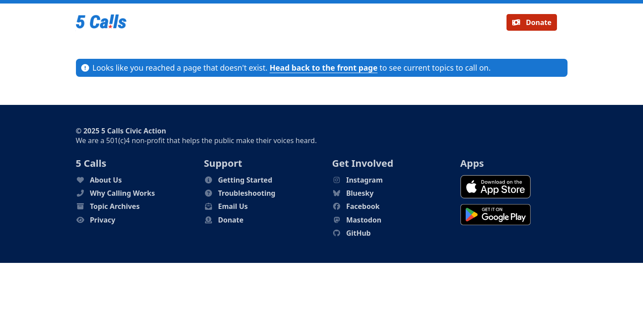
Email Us (233, 206)
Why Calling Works (122, 193)
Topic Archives (115, 206)
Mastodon (363, 220)
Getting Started (245, 180)
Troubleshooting (247, 193)
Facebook (363, 206)
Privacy (102, 220)
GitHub (358, 233)
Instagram (364, 180)
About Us (106, 180)
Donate (531, 22)
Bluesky (360, 193)
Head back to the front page (323, 67)
